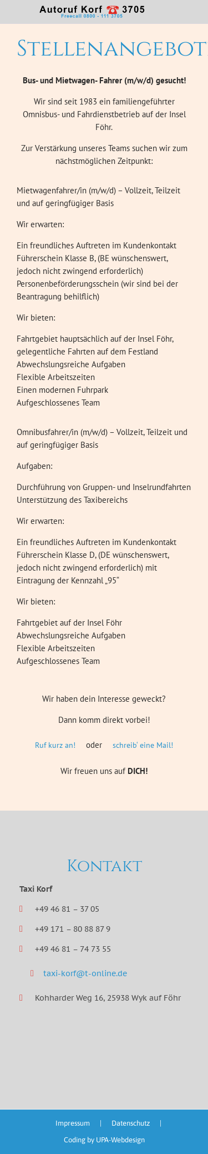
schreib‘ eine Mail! (143, 745)
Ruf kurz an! (55, 745)
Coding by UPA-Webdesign (104, 1140)
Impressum (72, 1123)
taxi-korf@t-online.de (77, 973)
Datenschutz (130, 1123)
